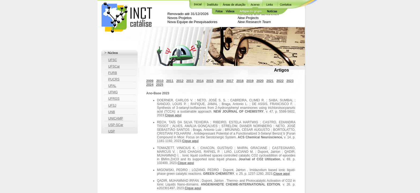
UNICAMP (115, 118)
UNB (111, 112)
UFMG (113, 92)
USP (111, 131)
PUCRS (113, 79)
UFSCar (114, 66)
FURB (112, 73)
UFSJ (112, 105)
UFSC (112, 60)
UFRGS (113, 99)
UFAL (112, 86)
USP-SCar (115, 125)
